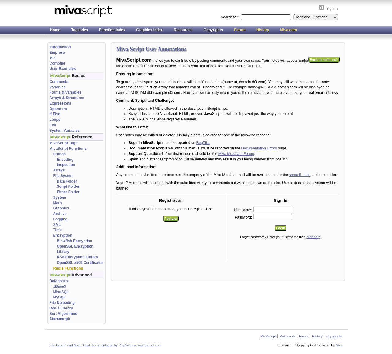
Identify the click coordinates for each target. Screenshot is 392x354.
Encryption (63, 235)
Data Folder (67, 181)
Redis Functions (68, 268)
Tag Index (79, 30)
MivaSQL (61, 292)
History (262, 30)
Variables (58, 87)
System (59, 197)
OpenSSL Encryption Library (75, 249)
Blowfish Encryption (74, 241)
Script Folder (68, 186)
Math (57, 203)
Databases (59, 281)
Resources (183, 30)
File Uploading (62, 303)
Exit (53, 125)
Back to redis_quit (324, 59)
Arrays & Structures (67, 98)
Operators (58, 109)
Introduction (60, 47)
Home (55, 30)
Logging (60, 219)
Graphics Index (149, 30)
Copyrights (213, 30)
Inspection (66, 165)
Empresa (57, 52)
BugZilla (203, 143)
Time (57, 230)
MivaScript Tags (63, 143)
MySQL (59, 297)
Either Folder (68, 192)
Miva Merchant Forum (236, 154)
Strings (59, 154)
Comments (59, 81)
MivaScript (268, 336)
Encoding (65, 159)
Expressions (60, 103)
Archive (60, 214)
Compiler (57, 63)
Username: (243, 210)
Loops (55, 119)
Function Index (112, 30)
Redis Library (61, 308)
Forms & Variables (66, 92)
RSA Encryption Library (77, 257)
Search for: (230, 17)
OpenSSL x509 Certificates (80, 262)
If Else (55, 114)
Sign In (332, 8)
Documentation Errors (259, 148)
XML (57, 225)
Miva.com (288, 30)
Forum (239, 30)
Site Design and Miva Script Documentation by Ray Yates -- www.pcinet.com (106, 345)
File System (63, 176)
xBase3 (59, 286)
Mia (53, 58)
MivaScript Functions (68, 148)
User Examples (63, 69)
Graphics (61, 208)
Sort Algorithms (63, 314)
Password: (243, 217)
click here (313, 237)
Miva (339, 345)
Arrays (59, 170)
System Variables (65, 130)
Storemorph (60, 319)
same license (299, 175)
